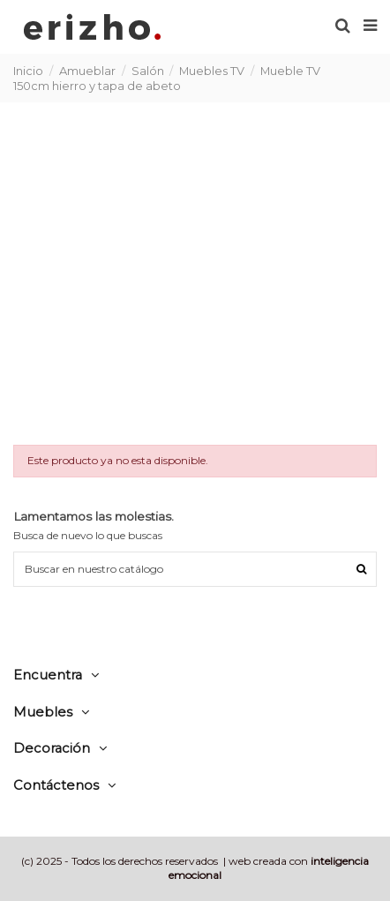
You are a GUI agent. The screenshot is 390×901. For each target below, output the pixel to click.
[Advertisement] (195, 272)
